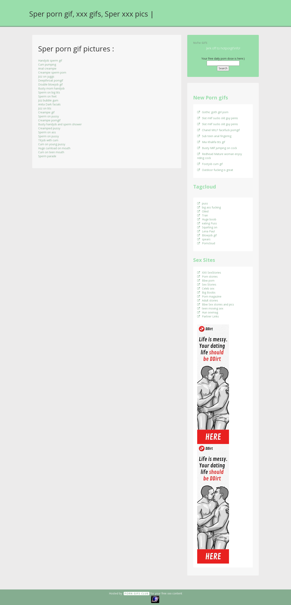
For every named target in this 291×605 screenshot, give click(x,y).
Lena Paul (206, 231)
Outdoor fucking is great (215, 170)
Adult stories (207, 300)
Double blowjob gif (50, 84)
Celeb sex (205, 288)
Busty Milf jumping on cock (217, 148)
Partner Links (208, 316)
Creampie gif (46, 112)
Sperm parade (47, 156)
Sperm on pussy (48, 116)
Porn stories (207, 276)
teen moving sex (210, 308)
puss (202, 203)
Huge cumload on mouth (54, 148)
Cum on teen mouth (51, 152)
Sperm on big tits (49, 92)
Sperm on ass (47, 132)
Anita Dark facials (49, 104)
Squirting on (207, 227)
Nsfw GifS (200, 43)
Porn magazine (209, 296)
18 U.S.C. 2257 (141, 599)
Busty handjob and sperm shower (60, 124)
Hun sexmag (207, 312)
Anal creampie (47, 68)
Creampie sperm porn (52, 72)
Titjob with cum (48, 140)
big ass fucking (209, 207)
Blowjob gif (207, 235)
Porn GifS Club (136, 593)
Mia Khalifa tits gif (211, 142)
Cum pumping (47, 64)
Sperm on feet (47, 96)
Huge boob (206, 219)
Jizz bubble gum (48, 100)
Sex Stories (206, 284)
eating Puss (207, 223)
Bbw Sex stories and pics (215, 304)
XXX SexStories (209, 272)
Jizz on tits (44, 108)
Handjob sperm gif (50, 60)
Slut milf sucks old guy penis (217, 118)
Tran (202, 215)
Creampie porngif (49, 120)
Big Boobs (206, 292)
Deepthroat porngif (50, 80)
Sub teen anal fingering (214, 136)
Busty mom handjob (51, 88)
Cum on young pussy (51, 144)
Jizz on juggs (46, 76)
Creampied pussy (49, 128)
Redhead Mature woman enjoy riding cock (219, 156)
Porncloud (206, 243)
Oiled (203, 211)
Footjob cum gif (210, 164)
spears (203, 239)
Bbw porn (205, 280)
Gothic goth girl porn (212, 112)
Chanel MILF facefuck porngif (218, 130)
